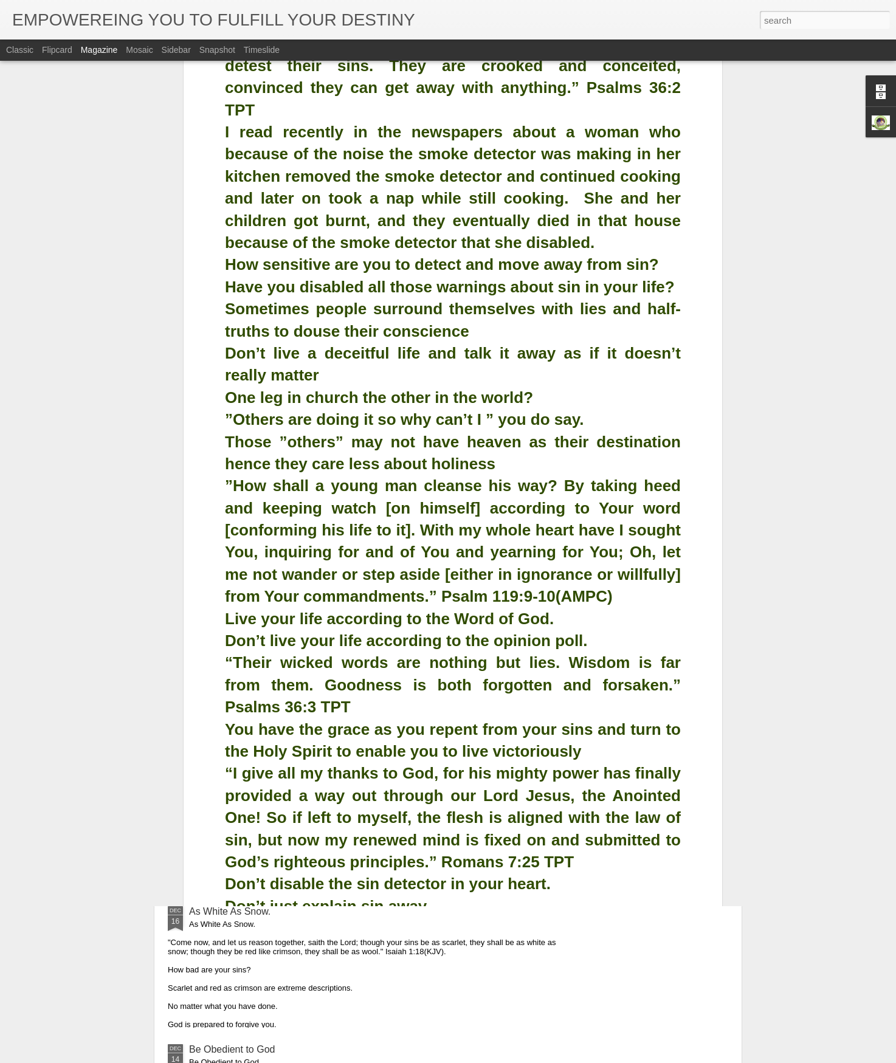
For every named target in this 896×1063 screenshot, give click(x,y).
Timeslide (262, 50)
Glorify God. (215, 773)
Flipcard (57, 50)
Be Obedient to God (232, 1049)
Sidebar (176, 50)
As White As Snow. (230, 911)
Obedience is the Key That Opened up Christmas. (296, 635)
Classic (19, 50)
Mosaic (139, 50)
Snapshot (217, 50)
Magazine (99, 50)
